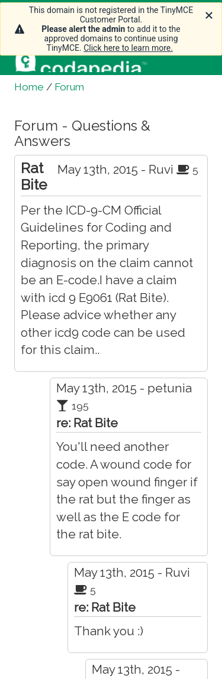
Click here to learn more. (128, 48)
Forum (69, 87)
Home (29, 87)
